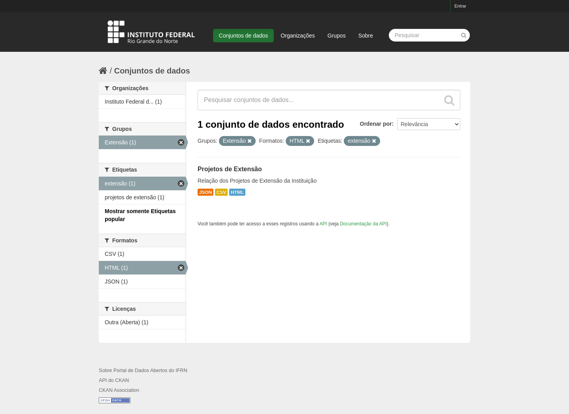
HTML (237, 192)
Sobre (365, 35)
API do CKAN (114, 380)
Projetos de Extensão (230, 169)
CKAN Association (119, 390)
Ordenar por (376, 124)
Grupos (337, 35)
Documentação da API (363, 224)
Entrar (460, 6)
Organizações (298, 35)
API (323, 224)
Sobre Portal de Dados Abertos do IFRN (143, 370)
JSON (205, 192)
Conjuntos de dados (243, 35)
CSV (221, 192)
